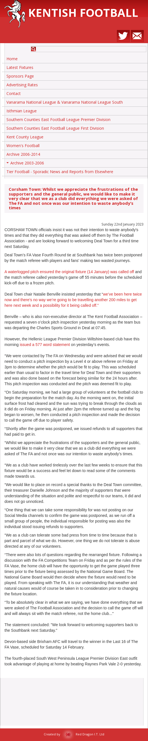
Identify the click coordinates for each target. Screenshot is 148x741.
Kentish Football (71, 12)
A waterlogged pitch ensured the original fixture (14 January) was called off (69, 272)
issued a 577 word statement (45, 344)
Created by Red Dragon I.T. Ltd (74, 734)
